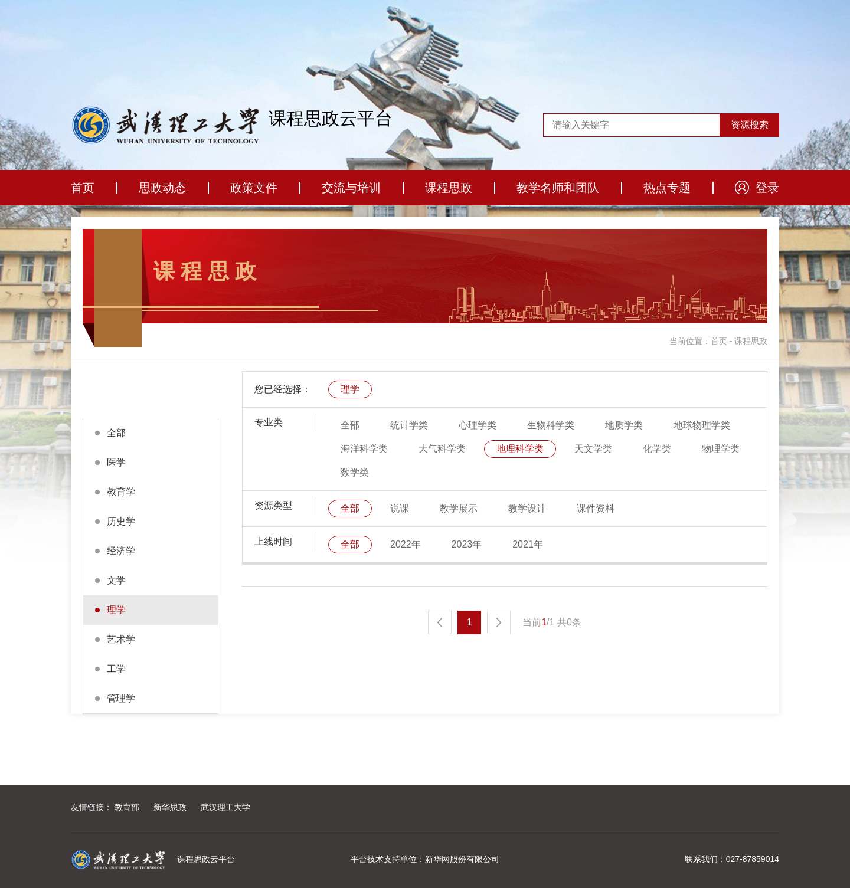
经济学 (121, 551)
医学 (116, 462)
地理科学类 (520, 449)
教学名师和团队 (557, 187)
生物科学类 (550, 425)
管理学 (121, 698)
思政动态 (162, 187)
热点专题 (667, 187)
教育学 (121, 492)
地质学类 (624, 425)
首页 (82, 187)
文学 (116, 580)
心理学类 (477, 425)
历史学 (121, 521)
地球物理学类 (702, 425)
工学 (116, 669)
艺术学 (121, 639)
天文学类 (593, 449)
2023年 (467, 544)
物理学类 (721, 449)
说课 (399, 508)
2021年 (527, 544)
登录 (767, 187)
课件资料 (595, 508)
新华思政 (170, 807)
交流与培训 (351, 187)
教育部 (127, 807)
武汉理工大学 (225, 807)
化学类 (657, 449)
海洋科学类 (364, 449)
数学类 (355, 472)
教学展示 (459, 508)
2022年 (405, 544)
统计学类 (409, 425)
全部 (116, 433)
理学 (116, 610)
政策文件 (253, 187)
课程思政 (448, 187)
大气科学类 (442, 449)
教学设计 (527, 508)
